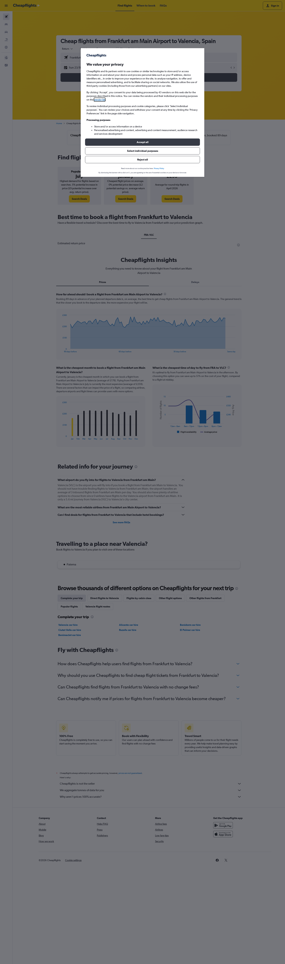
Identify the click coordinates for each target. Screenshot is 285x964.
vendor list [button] (99, 99)
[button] (142, 142)
